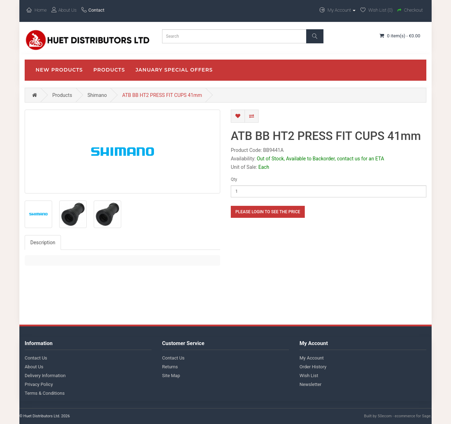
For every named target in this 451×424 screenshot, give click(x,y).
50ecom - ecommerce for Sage (404, 416)
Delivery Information (45, 375)
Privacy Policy (39, 384)
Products (109, 70)
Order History (312, 366)
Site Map (171, 375)
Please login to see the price (267, 211)
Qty (234, 179)
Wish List (308, 375)
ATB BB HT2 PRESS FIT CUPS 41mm (162, 95)
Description (42, 242)
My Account (311, 358)
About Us (34, 366)
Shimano (97, 95)
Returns (170, 366)
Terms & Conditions (44, 393)
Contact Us (36, 358)
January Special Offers (174, 70)
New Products (59, 70)
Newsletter (310, 384)
